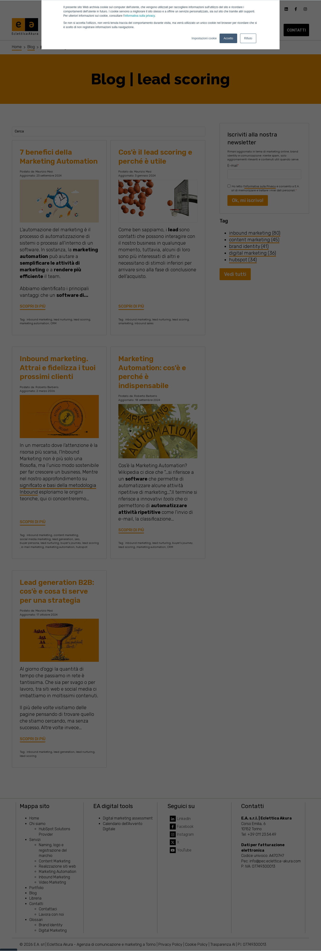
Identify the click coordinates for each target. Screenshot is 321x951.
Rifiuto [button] (248, 38)
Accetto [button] (228, 38)
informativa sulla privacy (139, 15)
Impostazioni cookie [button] (204, 38)
